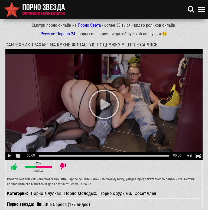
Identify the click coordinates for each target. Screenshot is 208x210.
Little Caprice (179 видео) (63, 204)
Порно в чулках (46, 193)
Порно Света (89, 25)
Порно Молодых (80, 193)
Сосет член (145, 193)
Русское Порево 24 (58, 33)
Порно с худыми (115, 193)
